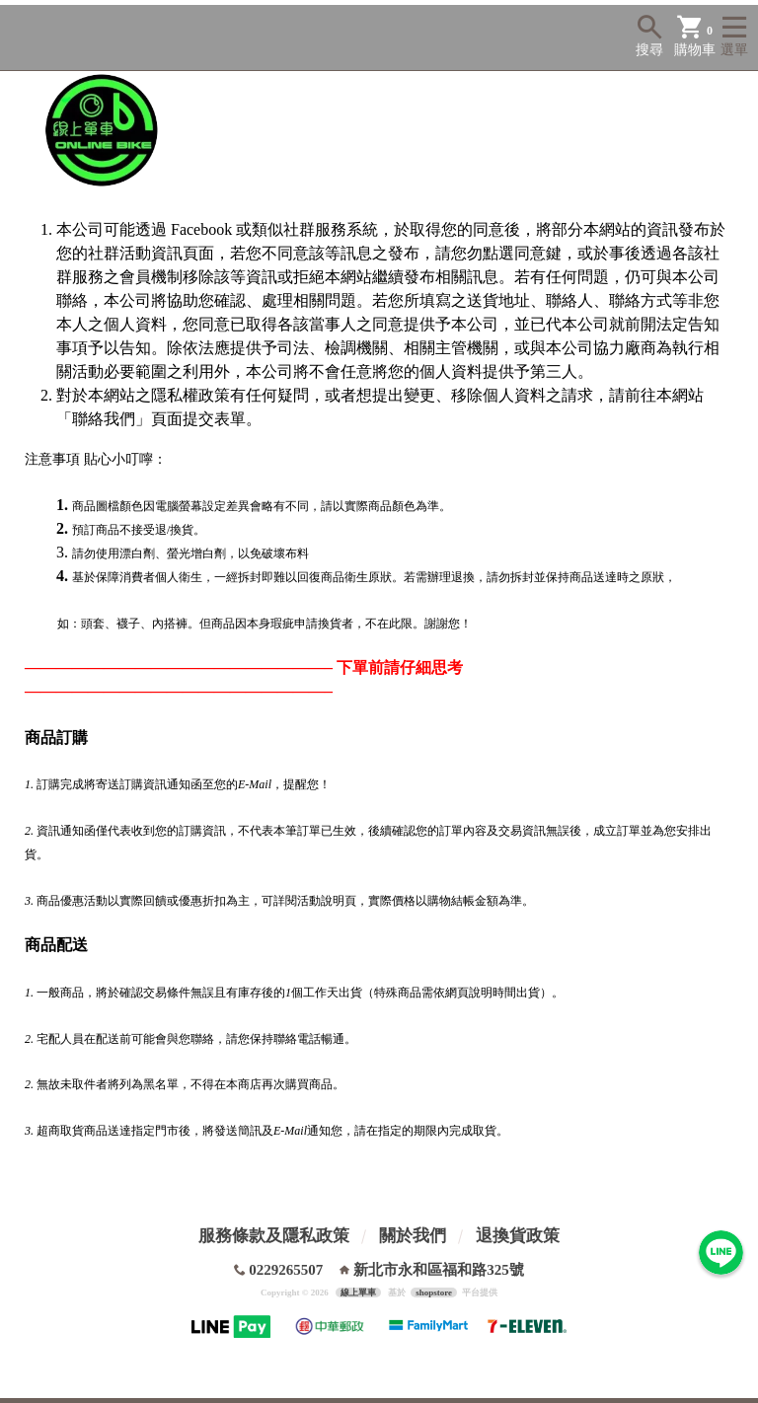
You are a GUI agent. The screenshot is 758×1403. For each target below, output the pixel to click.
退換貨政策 (518, 1235)
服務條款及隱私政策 (273, 1235)
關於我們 (412, 1235)
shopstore (434, 1292)
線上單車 (358, 1292)
